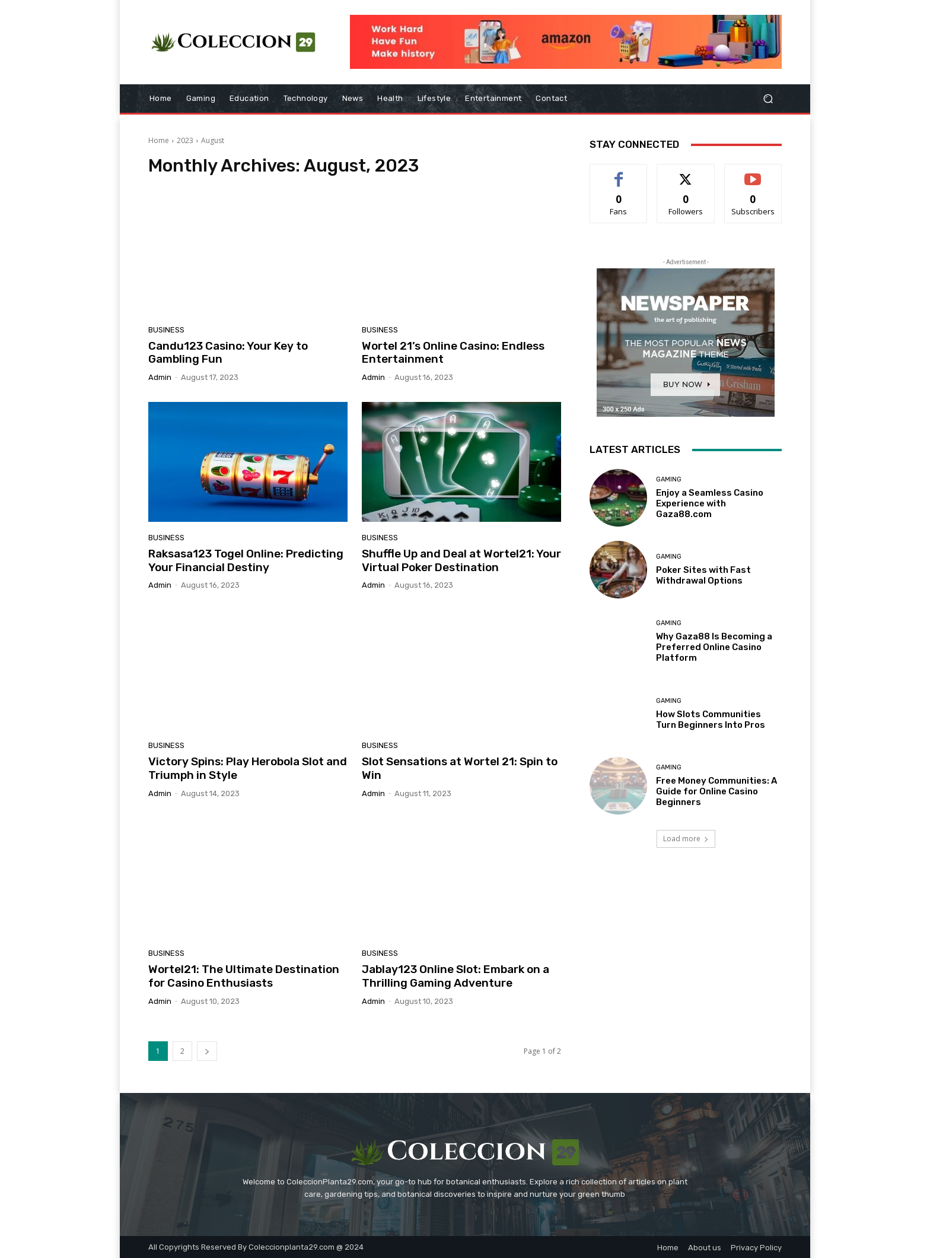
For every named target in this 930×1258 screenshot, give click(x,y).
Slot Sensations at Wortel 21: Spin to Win (460, 768)
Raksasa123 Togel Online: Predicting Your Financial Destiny (245, 560)
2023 (185, 140)
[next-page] (207, 1051)
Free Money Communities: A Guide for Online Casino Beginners (716, 791)
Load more (686, 839)
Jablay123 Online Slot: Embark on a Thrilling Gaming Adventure (455, 976)
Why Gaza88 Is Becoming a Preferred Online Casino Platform (714, 647)
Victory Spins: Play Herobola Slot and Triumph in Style (247, 768)
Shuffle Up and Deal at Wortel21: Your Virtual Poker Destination (461, 560)
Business (166, 330)
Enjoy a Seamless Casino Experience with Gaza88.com (709, 503)
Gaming (668, 479)
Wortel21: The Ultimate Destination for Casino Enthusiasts (243, 976)
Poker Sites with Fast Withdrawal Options (703, 575)
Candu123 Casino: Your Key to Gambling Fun (228, 352)
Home (158, 140)
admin (159, 377)
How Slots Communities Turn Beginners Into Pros (710, 719)
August (212, 140)
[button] (768, 99)
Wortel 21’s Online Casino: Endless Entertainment (453, 352)
